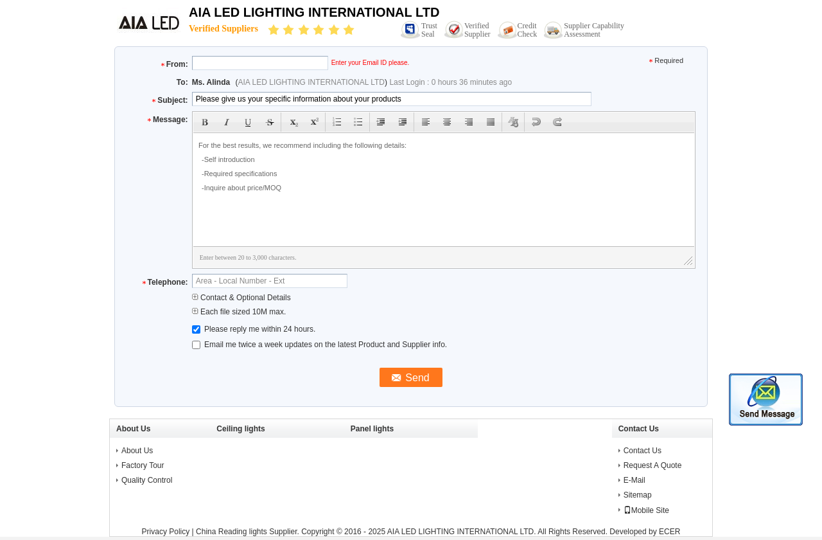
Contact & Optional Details (241, 297)
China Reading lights (231, 531)
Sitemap (638, 495)
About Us (137, 450)
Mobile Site (646, 510)
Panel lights (372, 428)
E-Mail (634, 480)
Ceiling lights (240, 428)
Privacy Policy (166, 531)
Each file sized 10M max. (239, 311)
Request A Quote (653, 465)
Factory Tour (142, 465)
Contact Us (642, 450)
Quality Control (146, 480)
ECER (669, 531)
